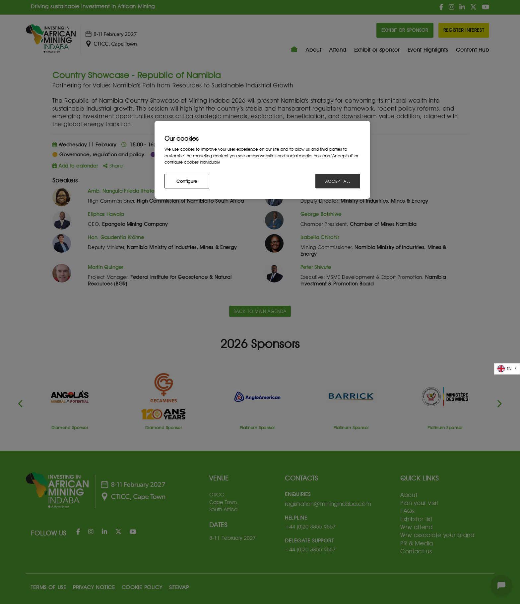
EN (504, 368)
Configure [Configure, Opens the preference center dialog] (186, 181)
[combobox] (507, 369)
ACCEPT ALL (338, 181)
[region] (262, 160)
